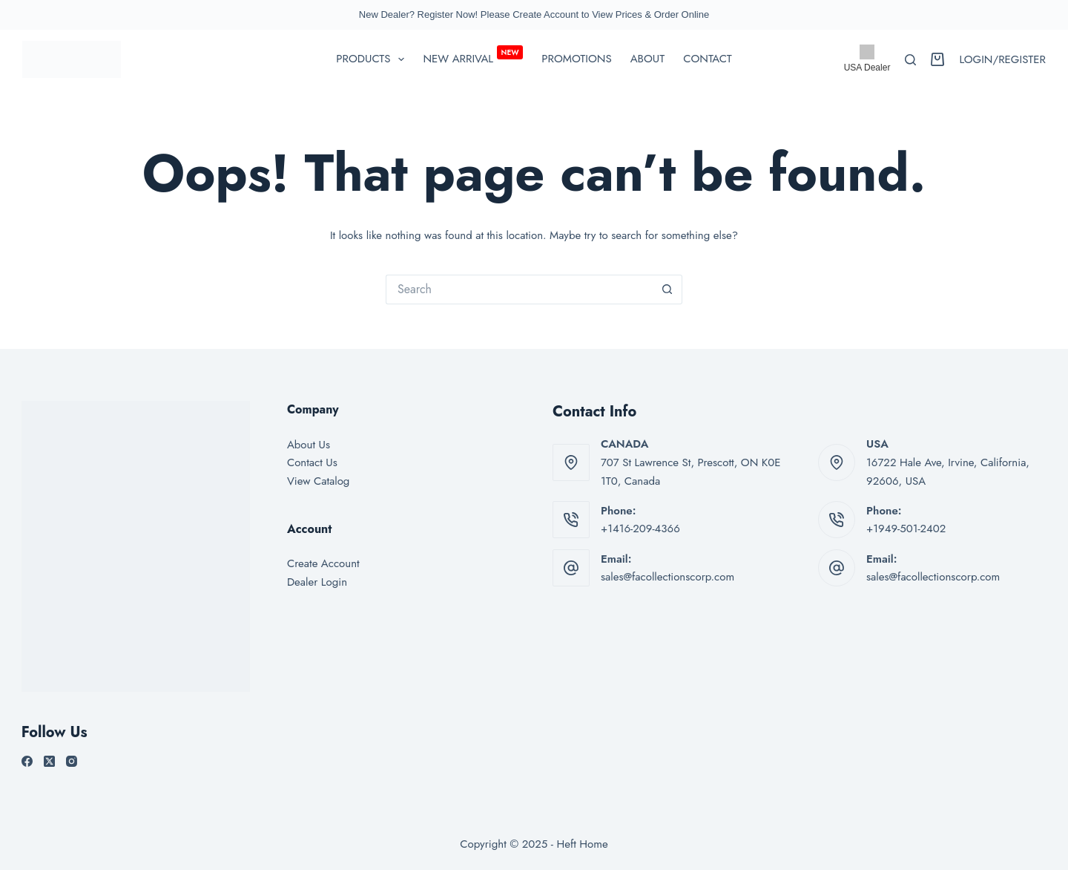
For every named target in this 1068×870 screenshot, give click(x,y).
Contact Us (312, 462)
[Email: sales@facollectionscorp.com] (571, 567)
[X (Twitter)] (49, 761)
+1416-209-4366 (640, 528)
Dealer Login (317, 582)
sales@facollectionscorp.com (667, 577)
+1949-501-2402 (906, 528)
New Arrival (473, 56)
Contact (707, 58)
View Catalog (318, 481)
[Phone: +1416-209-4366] (571, 519)
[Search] (910, 59)
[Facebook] (27, 761)
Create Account (323, 563)
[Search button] (667, 289)
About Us (308, 444)
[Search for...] (519, 289)
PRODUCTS (373, 59)
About (647, 58)
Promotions (576, 58)
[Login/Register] (1002, 59)
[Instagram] (71, 761)
